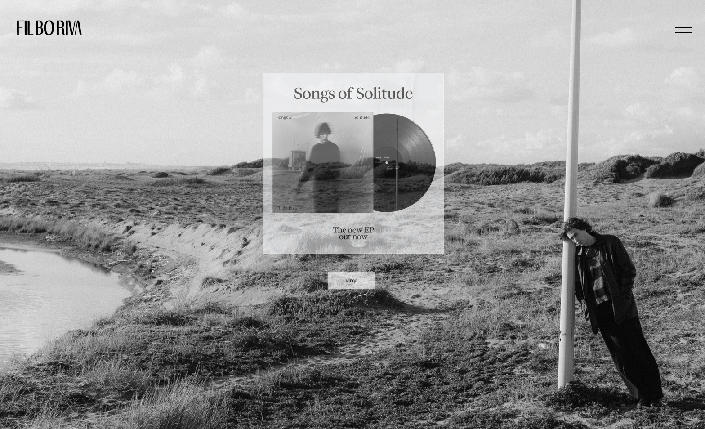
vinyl (351, 260)
